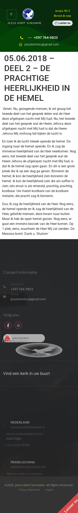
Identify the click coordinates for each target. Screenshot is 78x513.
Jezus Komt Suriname (30, 485)
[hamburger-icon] (11, 15)
